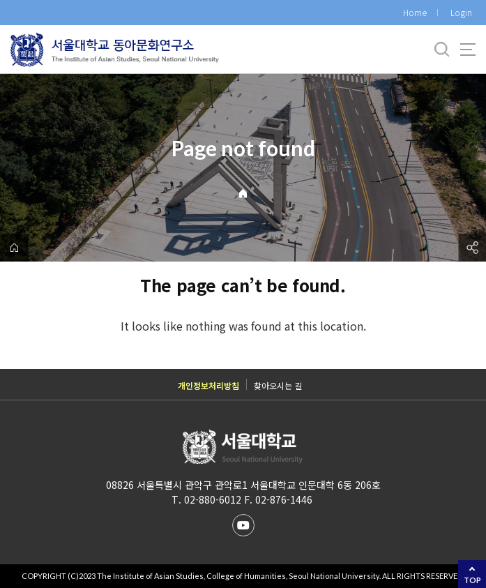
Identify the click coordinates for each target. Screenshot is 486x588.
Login (461, 12)
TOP (472, 580)
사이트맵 (468, 49)
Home (415, 12)
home (14, 248)
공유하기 (472, 248)
